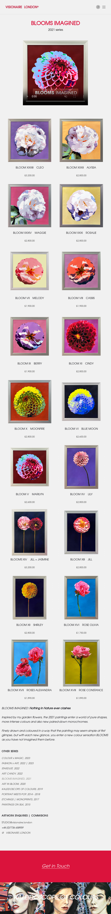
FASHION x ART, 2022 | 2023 (17, 763)
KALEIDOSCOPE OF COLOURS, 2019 (22, 789)
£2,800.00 (81, 176)
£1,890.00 (30, 698)
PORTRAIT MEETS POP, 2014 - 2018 (21, 794)
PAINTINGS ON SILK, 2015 (16, 805)
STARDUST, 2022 (10, 768)
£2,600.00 (81, 437)
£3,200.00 (30, 176)
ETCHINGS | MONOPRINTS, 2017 (20, 799)
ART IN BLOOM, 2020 (13, 784)
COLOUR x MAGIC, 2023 (16, 758)
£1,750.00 (81, 633)
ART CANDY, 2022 (12, 774)
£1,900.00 (30, 306)
